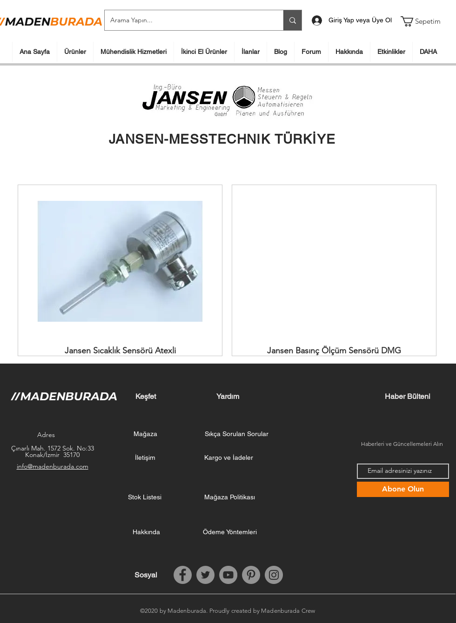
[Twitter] (205, 575)
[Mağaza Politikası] (229, 497)
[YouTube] (228, 575)
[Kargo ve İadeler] (228, 458)
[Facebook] (183, 575)
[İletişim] (145, 458)
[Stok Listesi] (145, 497)
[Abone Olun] (403, 489)
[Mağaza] (145, 434)
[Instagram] (274, 575)
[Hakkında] (146, 532)
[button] (426, 21)
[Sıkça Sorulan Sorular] (236, 434)
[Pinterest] (251, 575)
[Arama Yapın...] (187, 20)
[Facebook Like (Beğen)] (407, 575)
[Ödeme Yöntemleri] (230, 532)
